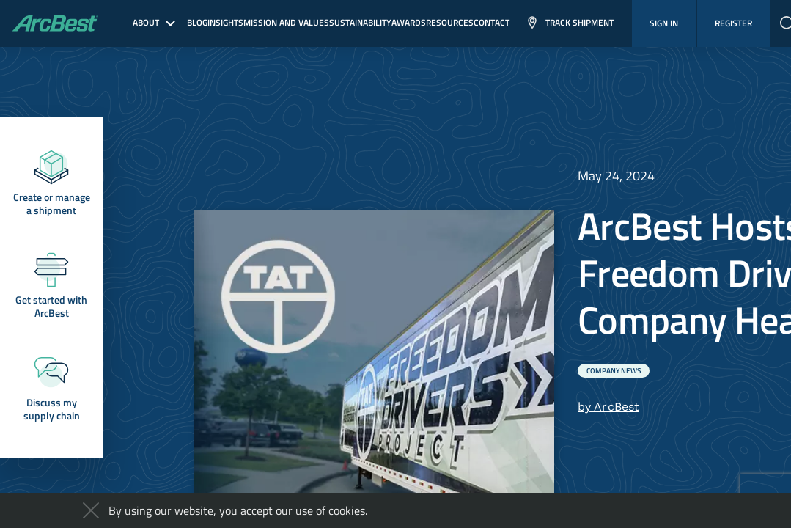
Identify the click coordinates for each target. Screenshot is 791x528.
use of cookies (330, 510)
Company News (613, 370)
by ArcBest (608, 407)
